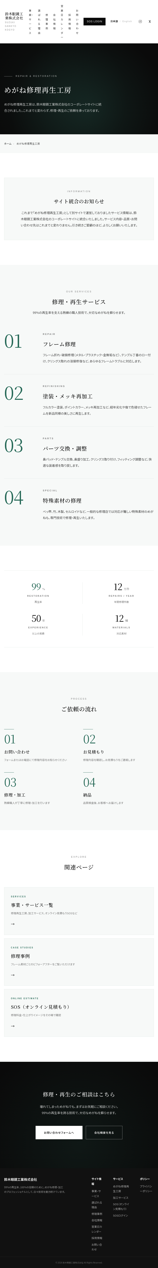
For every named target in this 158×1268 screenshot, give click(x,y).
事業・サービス (31, 22)
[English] (121, 21)
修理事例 (46, 21)
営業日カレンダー (62, 21)
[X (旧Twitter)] (149, 21)
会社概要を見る (104, 1133)
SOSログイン (120, 1215)
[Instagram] (140, 21)
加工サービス (120, 1198)
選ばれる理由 (39, 22)
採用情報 (69, 21)
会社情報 (54, 21)
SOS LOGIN (94, 21)
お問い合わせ (77, 22)
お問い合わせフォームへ (59, 1133)
